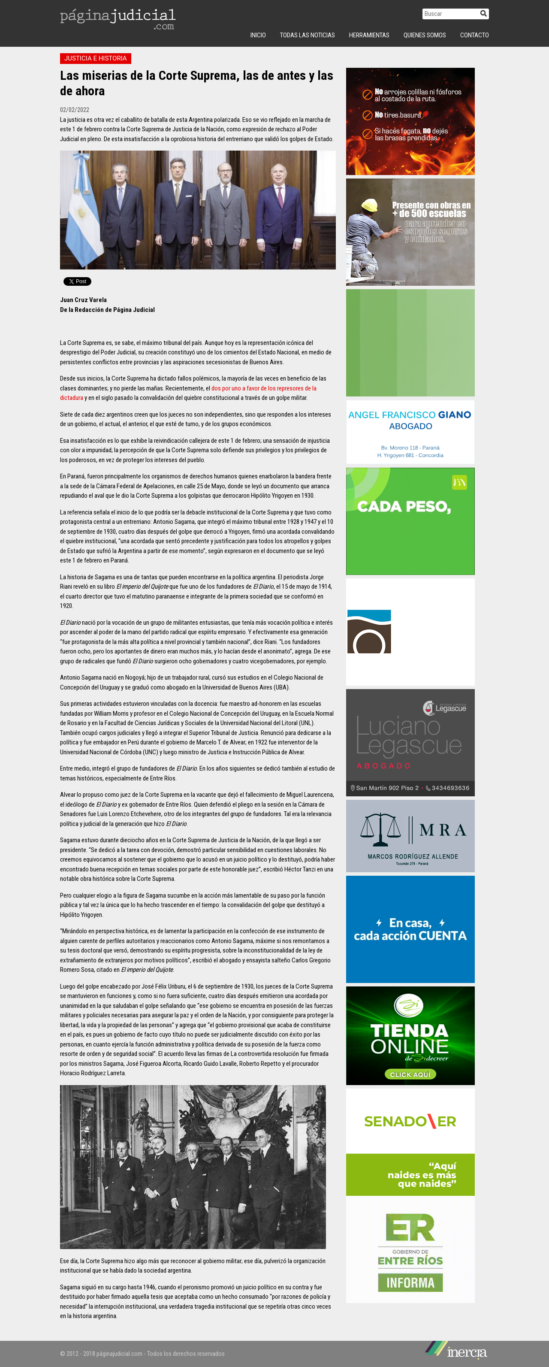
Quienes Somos (425, 35)
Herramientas (369, 35)
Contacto (474, 35)
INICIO (258, 35)
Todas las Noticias (307, 35)
